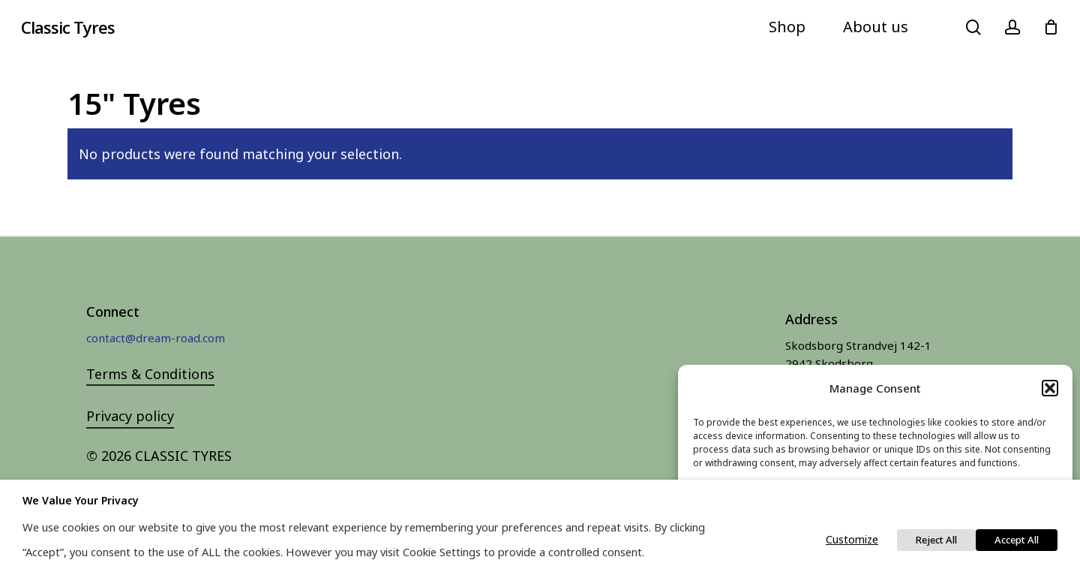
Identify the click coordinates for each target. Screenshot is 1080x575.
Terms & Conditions (150, 374)
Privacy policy (130, 416)
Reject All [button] (936, 539)
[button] (1050, 388)
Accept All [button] (1016, 539)
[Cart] (1050, 27)
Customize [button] (852, 538)
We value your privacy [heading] (80, 500)
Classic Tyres (68, 27)
